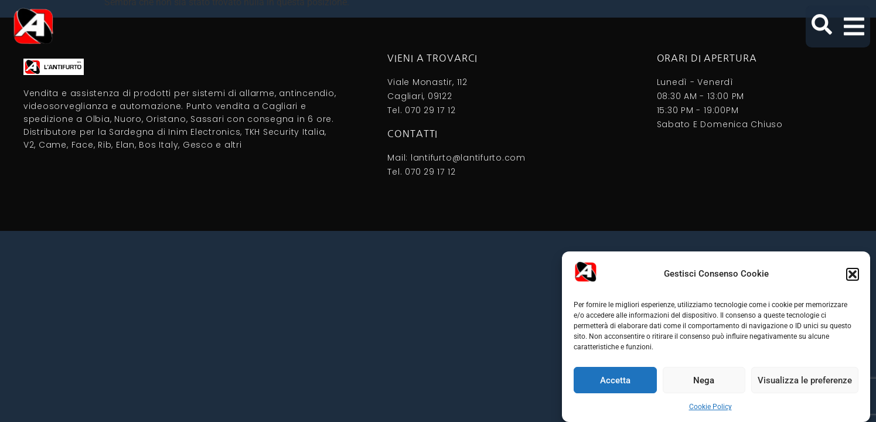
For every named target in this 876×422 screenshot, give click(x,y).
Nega (703, 380)
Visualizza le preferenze (805, 380)
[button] (852, 274)
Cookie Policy (710, 407)
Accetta (615, 380)
